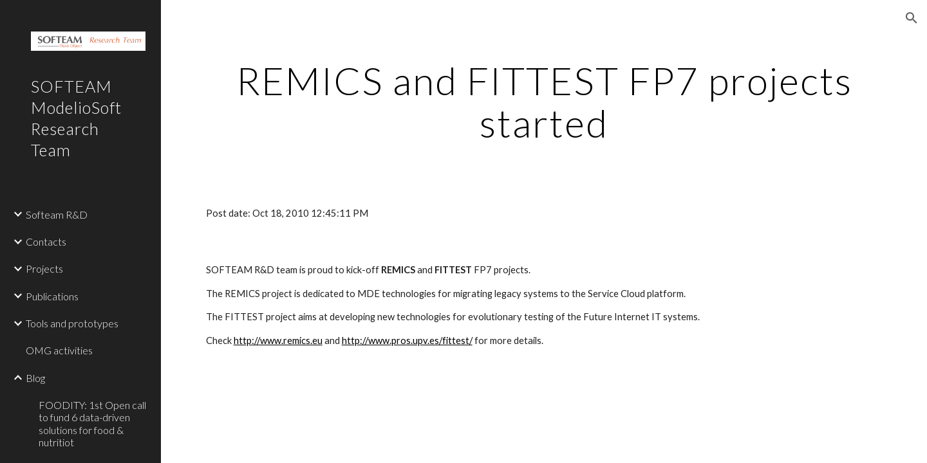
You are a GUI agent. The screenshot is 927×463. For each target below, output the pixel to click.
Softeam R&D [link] (57, 214)
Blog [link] (35, 378)
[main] (544, 101)
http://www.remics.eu (278, 340)
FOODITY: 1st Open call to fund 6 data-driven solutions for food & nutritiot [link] (92, 423)
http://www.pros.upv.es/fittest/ (407, 340)
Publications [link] (52, 296)
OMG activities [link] (59, 350)
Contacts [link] (46, 241)
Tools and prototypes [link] (72, 323)
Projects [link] (44, 268)
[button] (911, 18)
